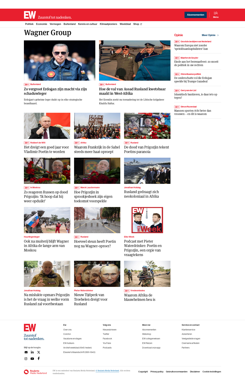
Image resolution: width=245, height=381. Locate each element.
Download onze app (151, 347)
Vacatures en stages (72, 338)
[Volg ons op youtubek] (32, 359)
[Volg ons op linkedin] (32, 352)
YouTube (107, 343)
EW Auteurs (68, 343)
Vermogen (55, 24)
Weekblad (125, 24)
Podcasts (107, 347)
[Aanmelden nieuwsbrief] (26, 352)
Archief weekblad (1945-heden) (77, 347)
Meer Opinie (208, 35)
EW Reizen (147, 343)
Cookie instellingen (211, 372)
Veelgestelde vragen (191, 338)
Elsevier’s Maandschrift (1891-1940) (79, 352)
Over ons (67, 329)
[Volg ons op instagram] (26, 359)
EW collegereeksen (151, 338)
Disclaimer (195, 372)
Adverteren (187, 334)
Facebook (107, 338)
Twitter (106, 334)
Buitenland (70, 24)
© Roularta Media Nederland (107, 370)
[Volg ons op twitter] (39, 352)
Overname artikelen (190, 343)
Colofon (67, 334)
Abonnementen (195, 14)
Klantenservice (188, 329)
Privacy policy (156, 372)
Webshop (146, 334)
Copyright (143, 372)
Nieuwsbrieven (109, 329)
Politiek (29, 24)
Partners (186, 347)
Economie (41, 24)
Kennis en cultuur (87, 24)
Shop (136, 24)
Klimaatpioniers (108, 24)
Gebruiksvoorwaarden (177, 372)
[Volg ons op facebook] (39, 359)
